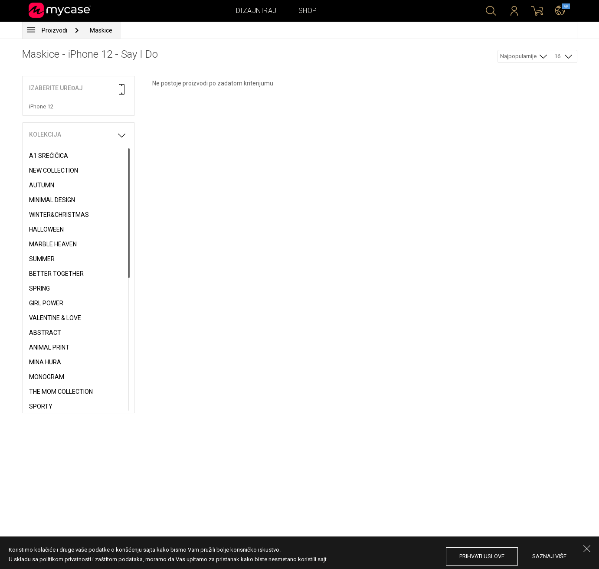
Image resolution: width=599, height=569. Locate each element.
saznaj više (549, 556)
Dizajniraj (256, 11)
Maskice (101, 30)
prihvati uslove (481, 556)
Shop (307, 11)
